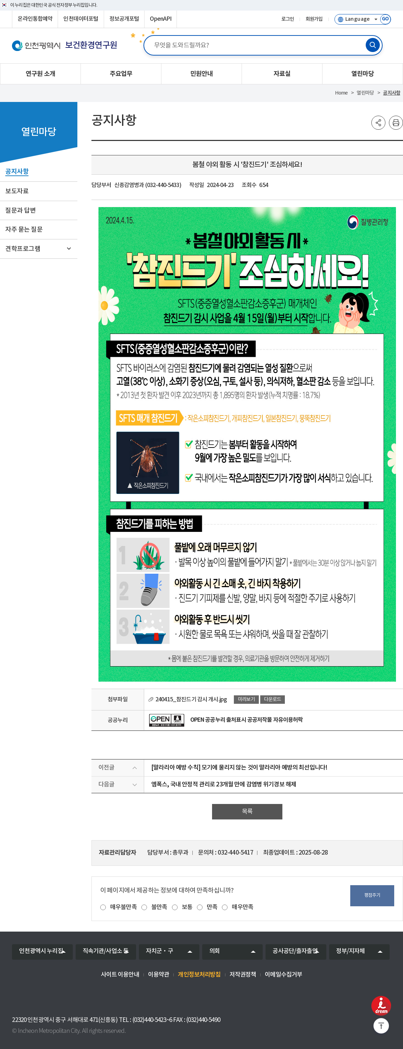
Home (341, 93)
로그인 (287, 19)
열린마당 (365, 93)
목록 (247, 811)
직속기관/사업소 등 (106, 951)
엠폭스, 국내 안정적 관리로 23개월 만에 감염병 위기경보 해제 (223, 784)
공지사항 (391, 93)
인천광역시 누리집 (41, 951)
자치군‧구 (159, 951)
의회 (214, 951)
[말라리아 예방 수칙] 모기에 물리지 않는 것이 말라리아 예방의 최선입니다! (239, 767)
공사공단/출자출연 (295, 951)
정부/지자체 (350, 951)
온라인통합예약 (35, 19)
